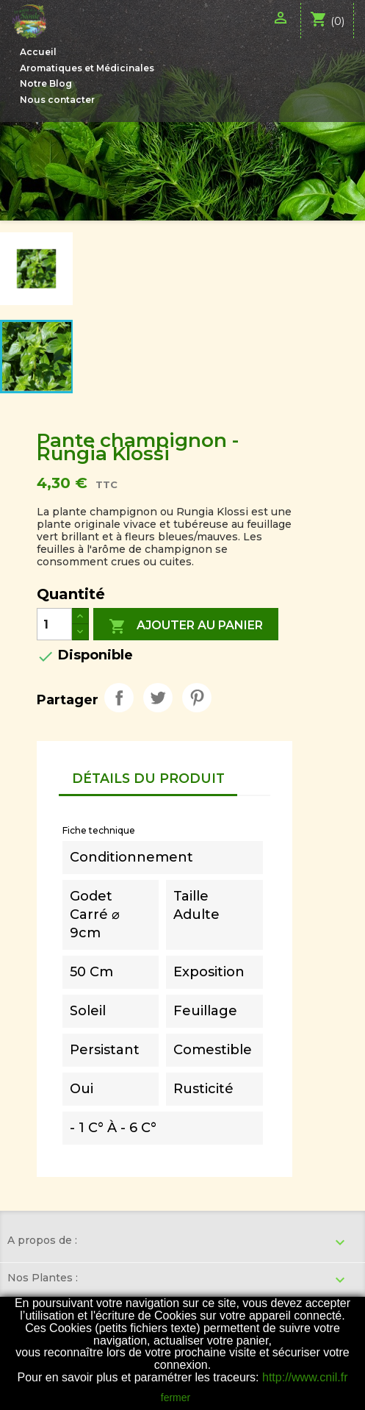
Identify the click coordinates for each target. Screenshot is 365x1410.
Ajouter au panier (186, 626)
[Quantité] (54, 624)
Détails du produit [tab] (148, 778)
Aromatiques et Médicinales (87, 68)
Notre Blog (46, 83)
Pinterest (197, 697)
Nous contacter (57, 99)
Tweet (158, 697)
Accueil (38, 51)
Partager (119, 697)
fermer (175, 1397)
